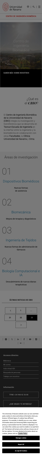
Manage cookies (21, 438)
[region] (21, 431)
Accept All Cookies (21, 451)
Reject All (21, 444)
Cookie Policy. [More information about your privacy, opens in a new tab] (22, 433)
